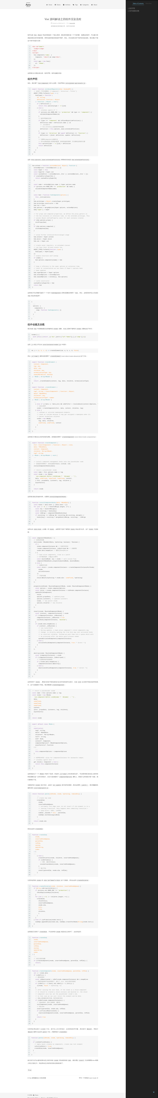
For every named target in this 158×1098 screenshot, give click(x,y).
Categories (84, 5)
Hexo (36, 1095)
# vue (29, 1068)
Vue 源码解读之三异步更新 (37, 1075)
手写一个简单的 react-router (88, 1075)
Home (49, 5)
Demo (58, 5)
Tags (75, 5)
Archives (66, 5)
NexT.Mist (50, 1095)
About (94, 5)
